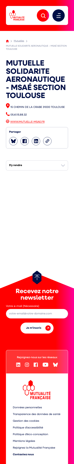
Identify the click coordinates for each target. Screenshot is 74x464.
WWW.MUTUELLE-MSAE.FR (27, 122)
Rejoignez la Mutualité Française (34, 447)
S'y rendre (15, 165)
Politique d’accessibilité (28, 427)
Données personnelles (27, 407)
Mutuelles (19, 41)
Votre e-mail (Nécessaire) (22, 306)
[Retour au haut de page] (37, 277)
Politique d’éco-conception (30, 434)
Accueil (7, 41)
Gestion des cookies (26, 421)
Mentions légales (24, 441)
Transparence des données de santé (36, 414)
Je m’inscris (38, 328)
